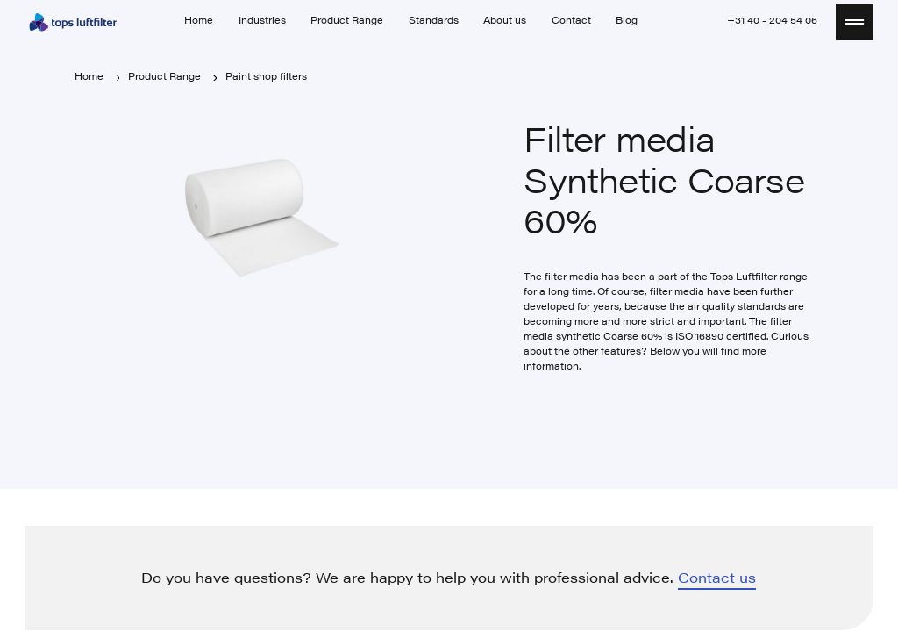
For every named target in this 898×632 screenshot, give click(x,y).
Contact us (717, 578)
